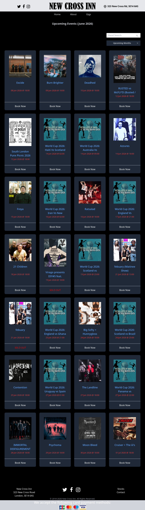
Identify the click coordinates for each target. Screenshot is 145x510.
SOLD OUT (55, 290)
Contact (121, 492)
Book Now (20, 106)
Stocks (120, 488)
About (73, 14)
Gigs (88, 14)
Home (57, 14)
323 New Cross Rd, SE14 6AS (120, 6)
